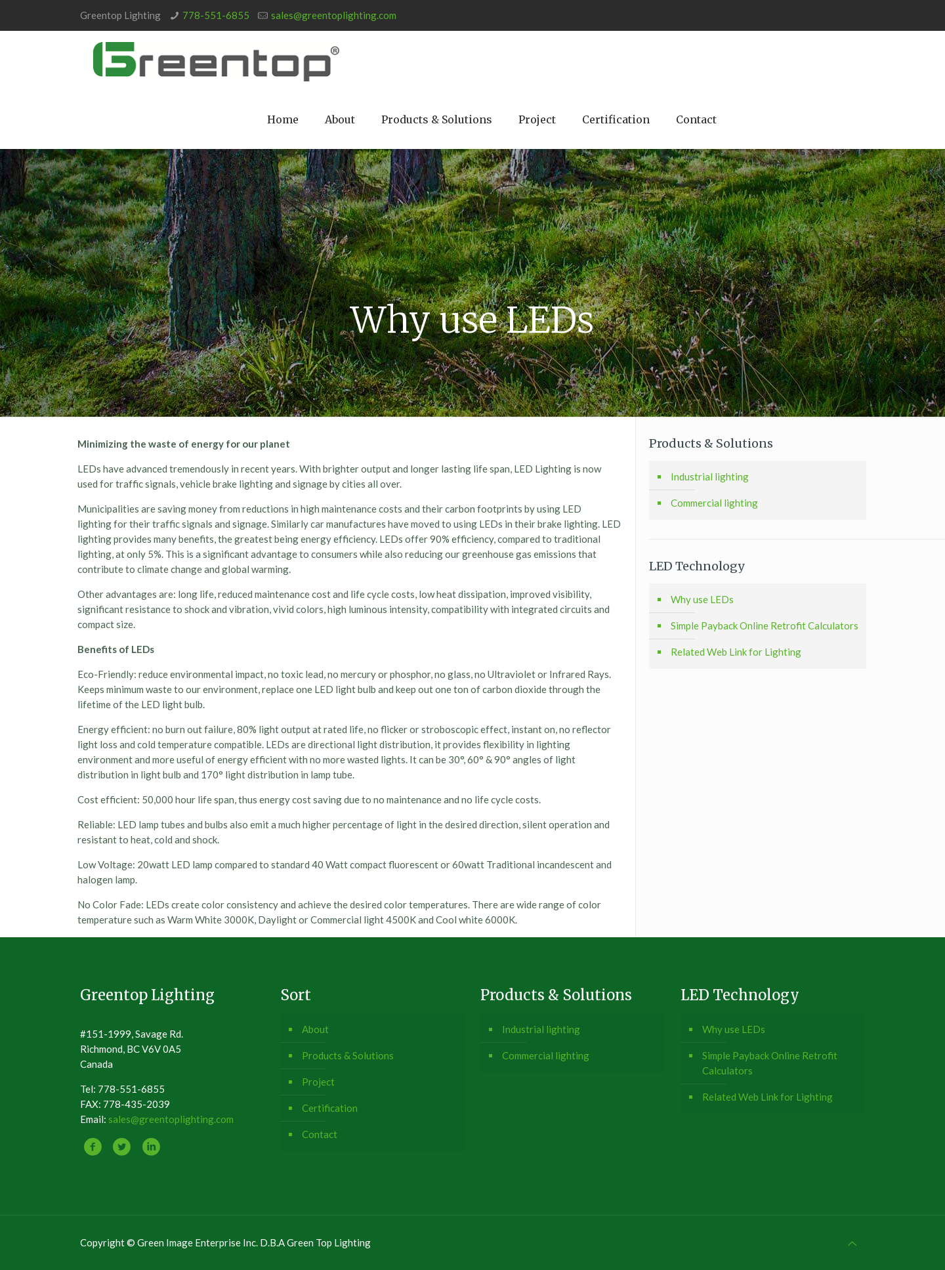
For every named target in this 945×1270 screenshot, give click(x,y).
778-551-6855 (215, 15)
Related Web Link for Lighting (736, 652)
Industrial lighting (710, 476)
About (315, 1029)
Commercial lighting (714, 503)
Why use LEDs (702, 599)
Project (318, 1082)
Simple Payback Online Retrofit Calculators (764, 625)
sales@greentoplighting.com (333, 15)
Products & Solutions (348, 1055)
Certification (330, 1108)
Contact (319, 1134)
